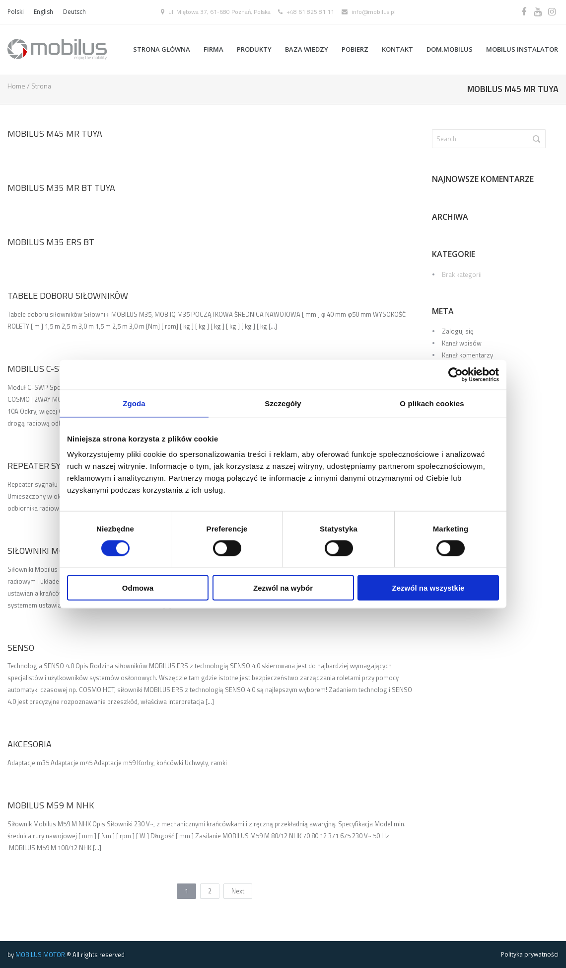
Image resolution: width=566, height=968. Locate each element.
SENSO (20, 647)
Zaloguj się (458, 331)
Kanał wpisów (462, 343)
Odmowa (137, 588)
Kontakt (397, 49)
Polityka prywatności (530, 954)
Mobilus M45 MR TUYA (54, 133)
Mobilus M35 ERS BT (50, 241)
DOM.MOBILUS (449, 49)
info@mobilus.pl (374, 11)
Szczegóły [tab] (283, 403)
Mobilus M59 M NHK (50, 805)
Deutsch (74, 11)
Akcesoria (29, 744)
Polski (15, 11)
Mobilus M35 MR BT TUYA (61, 187)
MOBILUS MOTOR (40, 955)
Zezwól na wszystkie (428, 588)
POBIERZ (355, 49)
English (43, 11)
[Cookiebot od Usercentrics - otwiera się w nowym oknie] (455, 374)
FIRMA (213, 49)
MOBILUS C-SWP (39, 368)
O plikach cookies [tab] (432, 403)
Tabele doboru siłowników (67, 295)
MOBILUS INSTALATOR (522, 49)
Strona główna (161, 49)
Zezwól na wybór (283, 588)
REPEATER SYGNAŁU (47, 465)
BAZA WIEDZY (306, 49)
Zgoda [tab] (134, 403)
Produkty (254, 49)
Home (16, 86)
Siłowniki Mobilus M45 (57, 550)
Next (237, 891)
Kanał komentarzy (467, 355)
